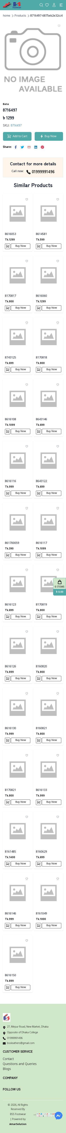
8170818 (41, 358)
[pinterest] (42, 147)
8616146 (10, 914)
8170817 (10, 296)
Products (20, 16)
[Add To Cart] (7, 246)
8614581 (41, 234)
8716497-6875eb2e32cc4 (46, 16)
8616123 (10, 605)
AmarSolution (17, 1124)
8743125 (10, 358)
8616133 (41, 790)
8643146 (41, 419)
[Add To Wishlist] (59, 26)
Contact (8, 1059)
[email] (29, 147)
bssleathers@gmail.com (20, 1043)
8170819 (41, 605)
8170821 (10, 790)
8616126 (10, 667)
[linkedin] (35, 147)
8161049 (41, 914)
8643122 (41, 481)
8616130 (10, 728)
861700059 (12, 543)
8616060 (41, 296)
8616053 (10, 234)
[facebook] (15, 147)
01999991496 (40, 171)
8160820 (41, 667)
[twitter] (22, 147)
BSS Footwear (18, 1114)
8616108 (10, 419)
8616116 (10, 481)
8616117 (41, 543)
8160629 (41, 852)
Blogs (7, 1069)
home (6, 16)
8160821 (41, 728)
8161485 (10, 852)
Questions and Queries (20, 1064)
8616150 (10, 975)
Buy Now (20, 246)
